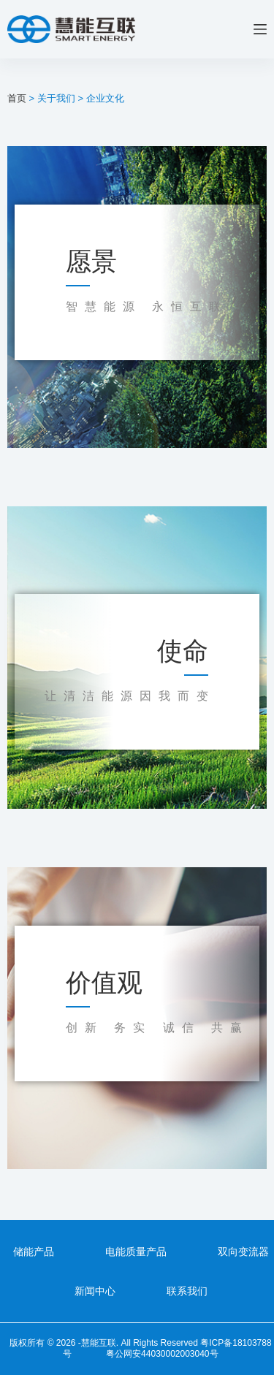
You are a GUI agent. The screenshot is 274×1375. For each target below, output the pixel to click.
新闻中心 (95, 1291)
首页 (16, 98)
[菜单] (260, 29)
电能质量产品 (136, 1251)
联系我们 (187, 1291)
